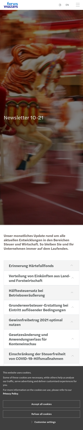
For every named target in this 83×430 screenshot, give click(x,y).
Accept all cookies (41, 404)
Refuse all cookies (41, 414)
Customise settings (43, 422)
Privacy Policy (10, 393)
